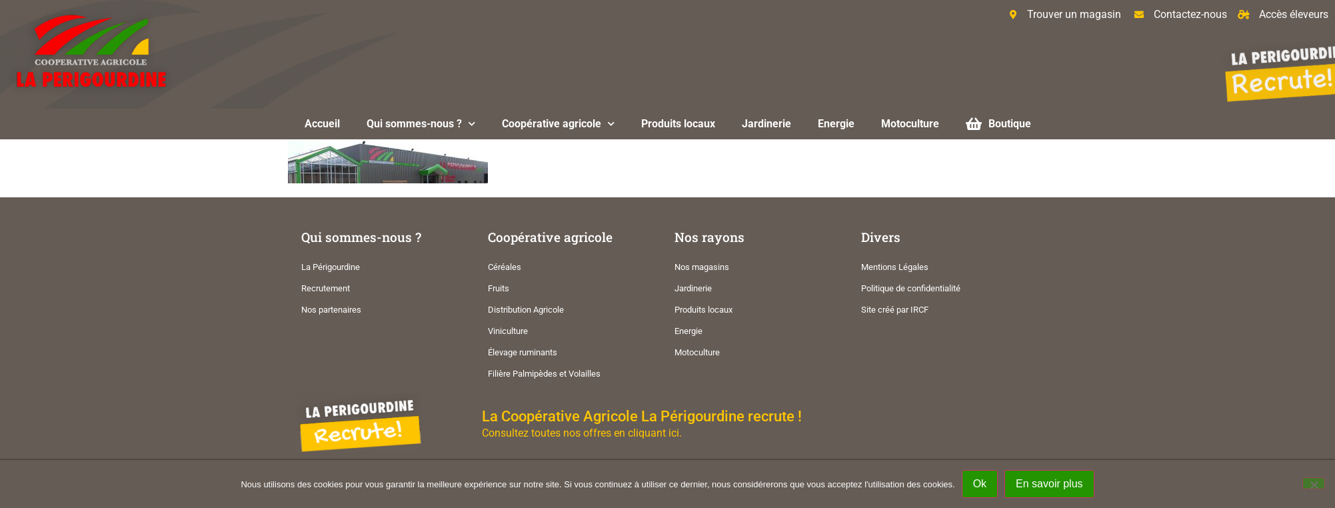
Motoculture (910, 123)
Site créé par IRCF (894, 310)
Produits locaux (678, 123)
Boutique (998, 123)
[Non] (1313, 483)
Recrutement (325, 288)
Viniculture (508, 331)
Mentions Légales (894, 267)
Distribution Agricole (526, 310)
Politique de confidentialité (910, 288)
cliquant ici (653, 433)
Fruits (498, 288)
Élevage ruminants (522, 352)
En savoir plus (1049, 483)
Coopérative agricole (558, 123)
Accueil (322, 123)
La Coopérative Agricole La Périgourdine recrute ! (642, 416)
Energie (836, 123)
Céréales (504, 267)
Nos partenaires (331, 310)
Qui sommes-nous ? (421, 123)
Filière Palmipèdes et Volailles (544, 374)
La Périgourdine (330, 267)
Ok (979, 483)
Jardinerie (766, 123)
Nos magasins (701, 267)
